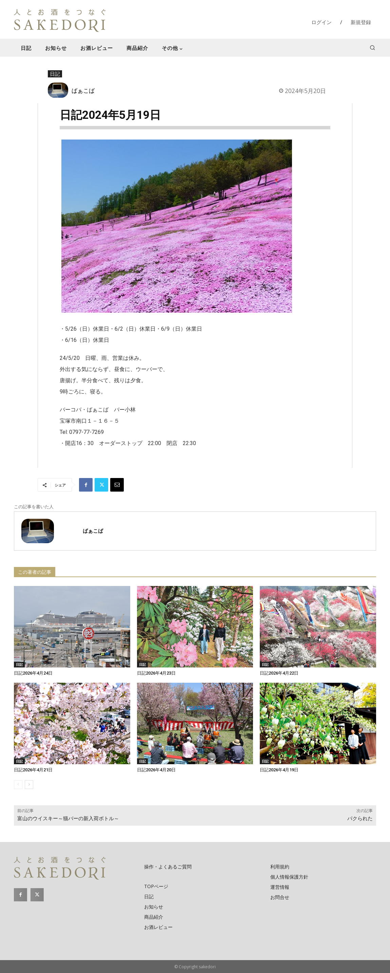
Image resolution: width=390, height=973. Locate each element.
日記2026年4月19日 (279, 769)
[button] (372, 47)
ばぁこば (83, 90)
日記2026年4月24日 (33, 673)
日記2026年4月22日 (279, 673)
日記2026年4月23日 (156, 673)
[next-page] (29, 784)
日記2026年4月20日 (156, 769)
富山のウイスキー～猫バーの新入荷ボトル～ (68, 818)
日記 (55, 74)
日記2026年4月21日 (33, 769)
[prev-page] (18, 784)
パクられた (360, 818)
